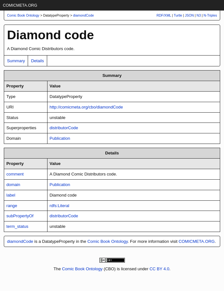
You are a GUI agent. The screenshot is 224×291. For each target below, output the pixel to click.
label (10, 195)
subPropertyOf (19, 215)
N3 (199, 15)
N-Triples (210, 15)
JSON (189, 15)
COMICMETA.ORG (20, 5)
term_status (17, 226)
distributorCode (64, 127)
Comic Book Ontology (107, 241)
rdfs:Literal (59, 205)
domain (13, 184)
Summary (16, 60)
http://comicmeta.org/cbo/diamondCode (86, 107)
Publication (60, 138)
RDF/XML (163, 15)
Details (37, 60)
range (11, 205)
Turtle (178, 15)
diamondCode (83, 15)
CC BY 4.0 (159, 268)
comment (15, 174)
